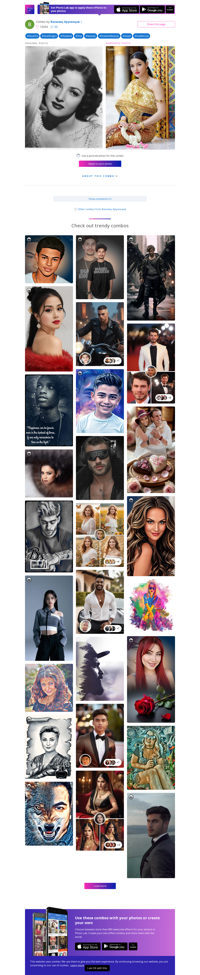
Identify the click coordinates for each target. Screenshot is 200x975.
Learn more (77, 965)
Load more (100, 886)
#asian (127, 36)
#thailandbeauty (109, 36)
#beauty (91, 36)
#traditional (142, 36)
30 (54, 27)
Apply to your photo (100, 163)
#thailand (66, 36)
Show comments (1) (100, 199)
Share (156, 24)
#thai (78, 36)
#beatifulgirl (49, 36)
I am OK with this (97, 968)
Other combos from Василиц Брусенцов (100, 209)
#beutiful (32, 36)
